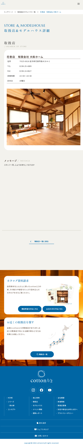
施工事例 (36, 398)
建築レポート (37, 413)
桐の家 (12, 405)
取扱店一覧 (43, 354)
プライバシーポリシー (65, 413)
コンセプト (12, 409)
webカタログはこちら (54, 309)
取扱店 (35, 402)
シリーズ (11, 402)
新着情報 (61, 402)
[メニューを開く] (78, 4)
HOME (10, 398)
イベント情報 (37, 409)
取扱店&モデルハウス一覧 (26, 12)
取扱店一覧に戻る (41, 241)
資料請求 (42, 423)
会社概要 (61, 398)
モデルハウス (37, 405)
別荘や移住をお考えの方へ (68, 409)
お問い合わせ (43, 435)
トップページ (8, 12)
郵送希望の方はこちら (30, 309)
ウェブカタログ (43, 429)
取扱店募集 (62, 405)
